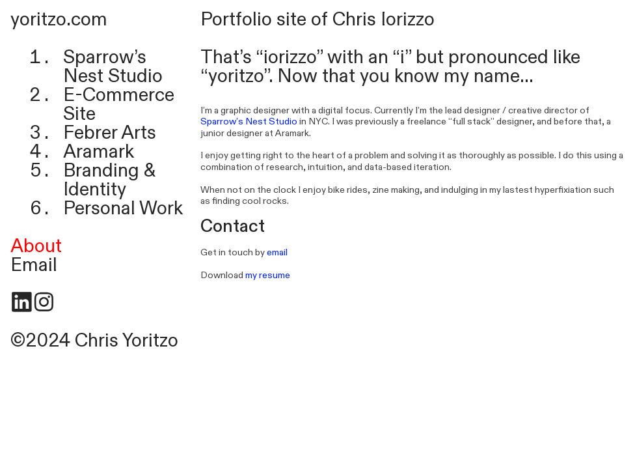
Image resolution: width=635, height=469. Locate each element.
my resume (267, 275)
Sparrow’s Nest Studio (113, 67)
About (36, 246)
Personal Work (123, 208)
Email (33, 265)
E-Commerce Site (118, 104)
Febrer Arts (109, 133)
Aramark (98, 151)
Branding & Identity (109, 180)
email (277, 252)
